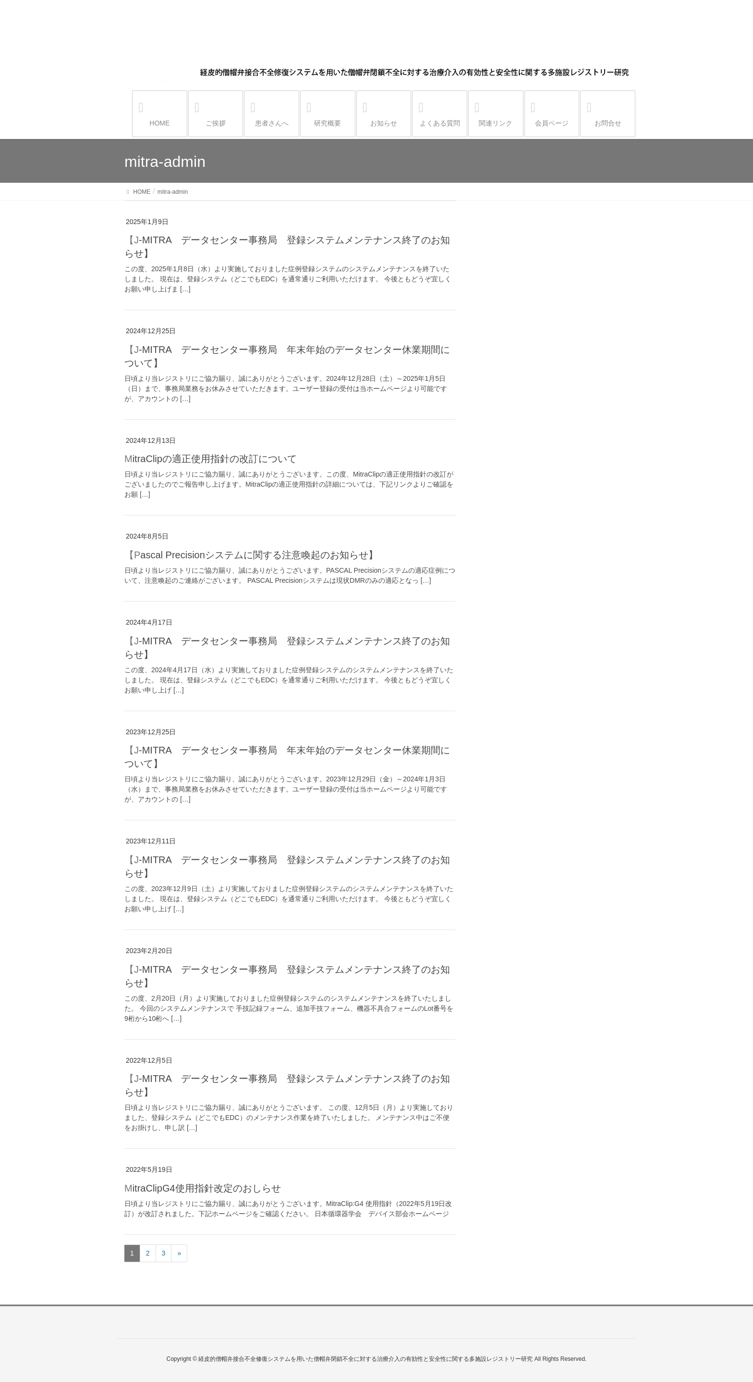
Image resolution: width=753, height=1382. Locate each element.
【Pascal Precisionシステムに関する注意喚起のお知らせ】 (251, 555)
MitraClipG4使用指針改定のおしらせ (202, 1188)
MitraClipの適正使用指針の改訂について (210, 458)
